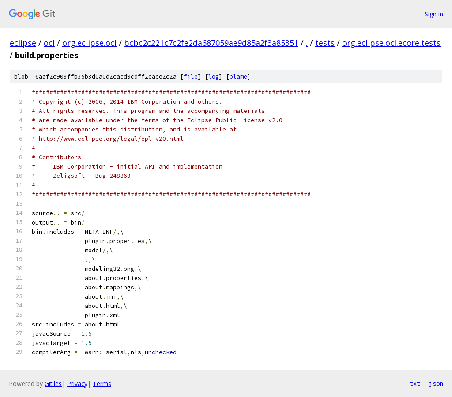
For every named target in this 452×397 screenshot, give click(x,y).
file (191, 76)
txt (415, 383)
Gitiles (53, 383)
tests (325, 42)
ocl (49, 42)
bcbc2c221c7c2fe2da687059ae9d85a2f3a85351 (211, 42)
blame (238, 76)
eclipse (23, 42)
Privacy (77, 383)
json (436, 383)
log (213, 76)
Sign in (434, 14)
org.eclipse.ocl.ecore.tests (391, 42)
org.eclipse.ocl (89, 42)
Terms (102, 383)
